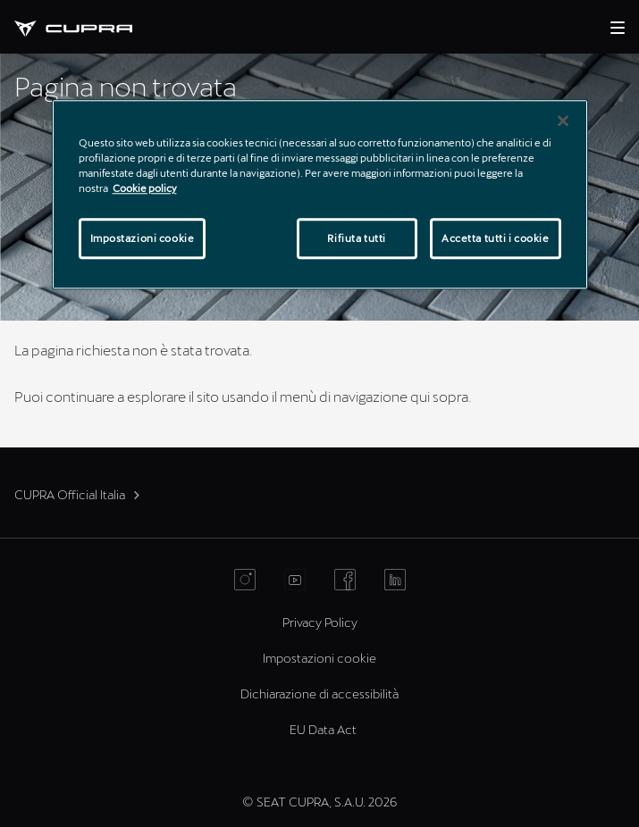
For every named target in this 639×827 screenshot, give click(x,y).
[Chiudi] (563, 120)
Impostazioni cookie (319, 657)
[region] (320, 194)
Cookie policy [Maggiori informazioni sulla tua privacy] (145, 188)
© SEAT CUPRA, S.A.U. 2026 (319, 801)
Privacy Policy (319, 622)
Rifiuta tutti (356, 238)
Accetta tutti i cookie (495, 238)
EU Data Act (323, 729)
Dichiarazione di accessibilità (319, 693)
